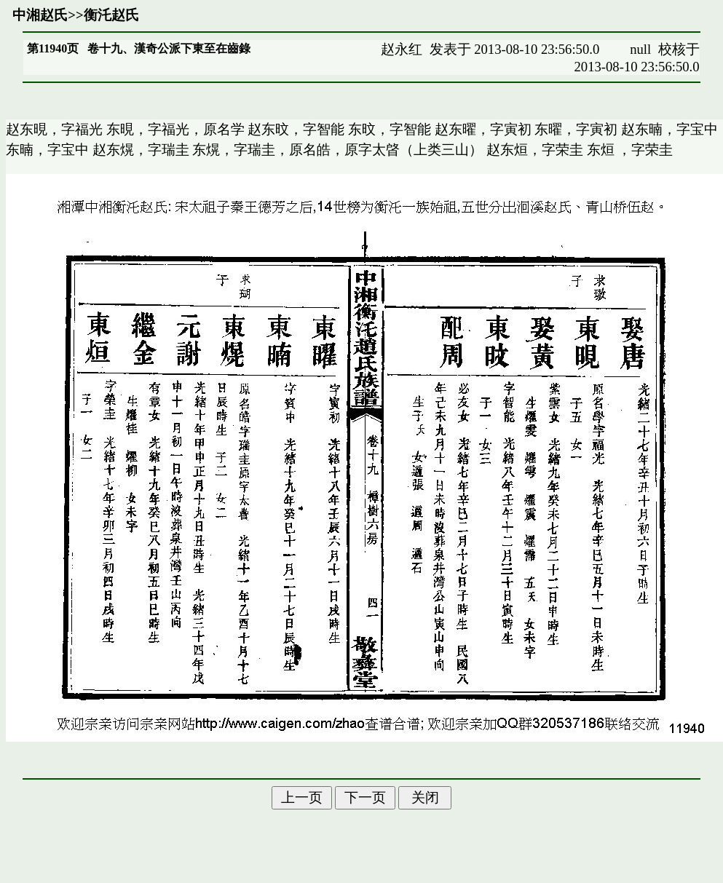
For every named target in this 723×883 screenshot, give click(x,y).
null (640, 49)
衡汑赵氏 (111, 15)
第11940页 (53, 48)
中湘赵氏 (40, 15)
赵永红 (401, 49)
